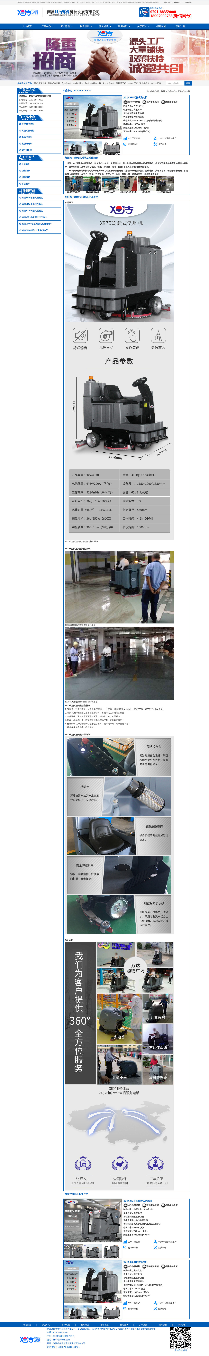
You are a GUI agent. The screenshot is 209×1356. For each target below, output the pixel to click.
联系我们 (177, 2)
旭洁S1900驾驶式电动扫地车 (35, 230)
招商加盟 (161, 26)
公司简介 (26, 164)
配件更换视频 (150, 102)
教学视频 (103, 26)
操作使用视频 (131, 102)
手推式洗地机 (40, 83)
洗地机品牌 (144, 83)
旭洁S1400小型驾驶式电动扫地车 (37, 224)
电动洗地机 (27, 137)
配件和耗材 (27, 150)
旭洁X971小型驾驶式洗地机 (34, 217)
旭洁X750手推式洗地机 (32, 204)
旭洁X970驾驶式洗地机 (32, 211)
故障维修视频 (169, 102)
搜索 (188, 83)
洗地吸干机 (121, 83)
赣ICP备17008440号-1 (69, 1347)
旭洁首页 (27, 26)
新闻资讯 (122, 26)
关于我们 (167, 2)
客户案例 (65, 26)
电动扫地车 (78, 83)
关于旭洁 (142, 26)
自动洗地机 (67, 83)
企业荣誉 (26, 170)
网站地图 (188, 2)
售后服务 (84, 26)
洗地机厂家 (133, 83)
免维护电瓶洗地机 (93, 83)
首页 (163, 91)
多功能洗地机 (108, 83)
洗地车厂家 (156, 83)
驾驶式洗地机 (54, 83)
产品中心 (46, 26)
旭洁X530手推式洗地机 (32, 197)
